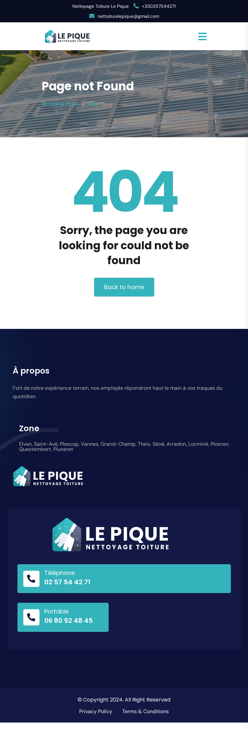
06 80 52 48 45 (68, 620)
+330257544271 (159, 6)
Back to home (124, 287)
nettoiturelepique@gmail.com (128, 16)
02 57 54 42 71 (67, 582)
